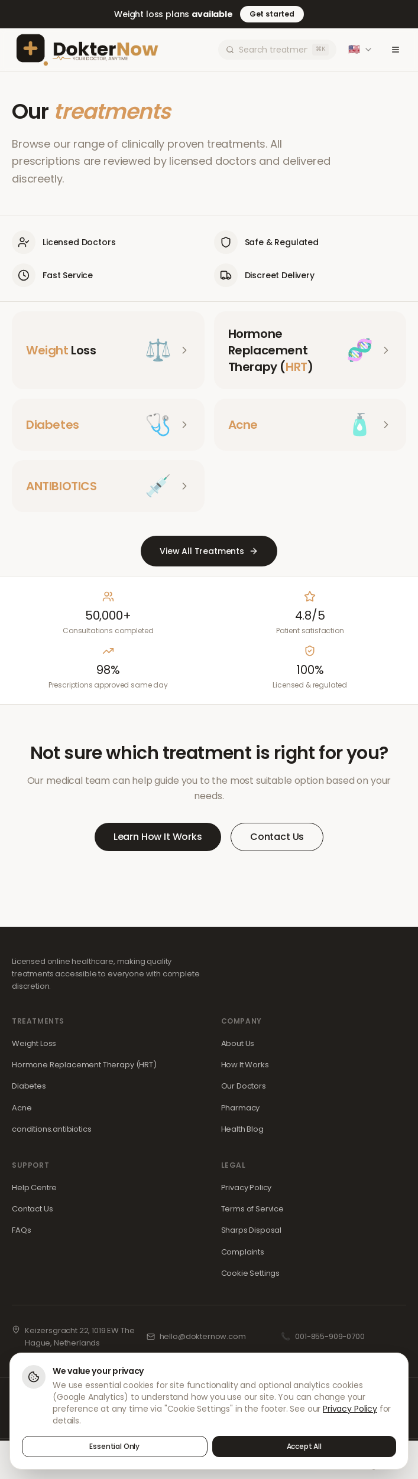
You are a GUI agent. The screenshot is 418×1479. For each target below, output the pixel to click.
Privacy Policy (246, 1187)
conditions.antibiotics (51, 1129)
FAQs (21, 1230)
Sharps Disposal (251, 1230)
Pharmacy (240, 1107)
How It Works (245, 1064)
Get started (271, 14)
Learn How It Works (158, 836)
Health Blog (242, 1129)
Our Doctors (243, 1086)
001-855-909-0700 (329, 1336)
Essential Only (114, 1447)
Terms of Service (252, 1208)
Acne (21, 1107)
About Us (238, 1043)
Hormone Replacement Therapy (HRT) (84, 1064)
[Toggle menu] (395, 49)
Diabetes (29, 1086)
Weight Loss (34, 1043)
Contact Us (277, 836)
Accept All (304, 1447)
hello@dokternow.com (203, 1336)
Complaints (242, 1252)
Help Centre (34, 1187)
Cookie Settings (250, 1273)
